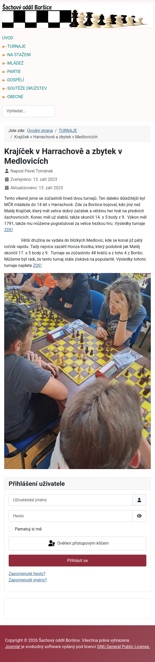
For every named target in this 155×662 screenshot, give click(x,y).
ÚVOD (7, 37)
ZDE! (8, 229)
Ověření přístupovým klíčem (78, 544)
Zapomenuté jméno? (28, 579)
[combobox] (28, 111)
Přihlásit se (77, 560)
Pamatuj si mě (28, 529)
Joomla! (12, 646)
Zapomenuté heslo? (27, 573)
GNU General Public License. (123, 646)
